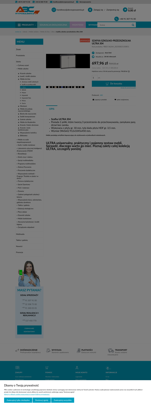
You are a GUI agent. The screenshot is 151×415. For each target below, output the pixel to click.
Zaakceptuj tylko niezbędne (18, 400)
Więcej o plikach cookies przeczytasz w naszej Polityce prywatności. (27, 394)
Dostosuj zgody (41, 400)
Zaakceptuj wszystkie (63, 400)
